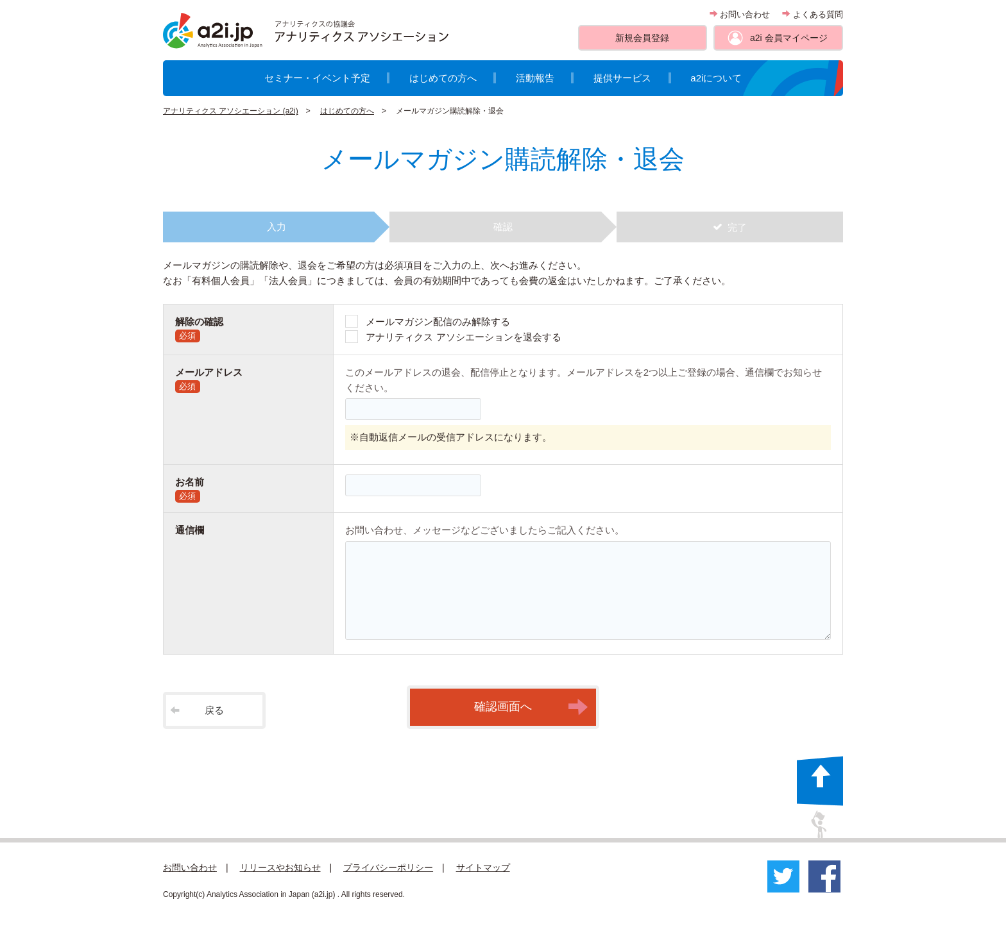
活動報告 (535, 77)
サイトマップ (483, 867)
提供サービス (622, 77)
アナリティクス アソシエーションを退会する (463, 336)
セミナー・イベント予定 (317, 77)
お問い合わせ (740, 14)
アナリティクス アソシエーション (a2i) (230, 110)
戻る (197, 710)
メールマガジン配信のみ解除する (438, 321)
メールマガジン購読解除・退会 (450, 110)
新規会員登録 (642, 38)
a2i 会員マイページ (789, 38)
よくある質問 (812, 14)
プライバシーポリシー (388, 867)
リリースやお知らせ (280, 867)
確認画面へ (531, 707)
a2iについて (716, 77)
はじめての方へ (443, 77)
